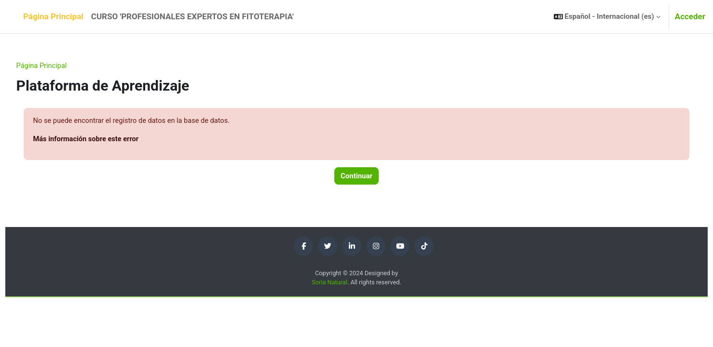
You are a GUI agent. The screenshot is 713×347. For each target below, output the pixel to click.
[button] (607, 16)
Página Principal (60, 66)
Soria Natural (329, 283)
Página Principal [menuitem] (53, 16)
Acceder (690, 16)
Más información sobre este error (105, 139)
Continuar (356, 177)
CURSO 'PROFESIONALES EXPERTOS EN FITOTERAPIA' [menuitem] (192, 16)
